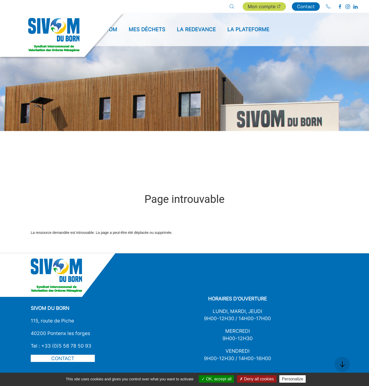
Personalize (292, 379)
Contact (306, 6)
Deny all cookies (257, 379)
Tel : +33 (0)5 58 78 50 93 (61, 346)
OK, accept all (216, 379)
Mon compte (264, 6)
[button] (231, 6)
